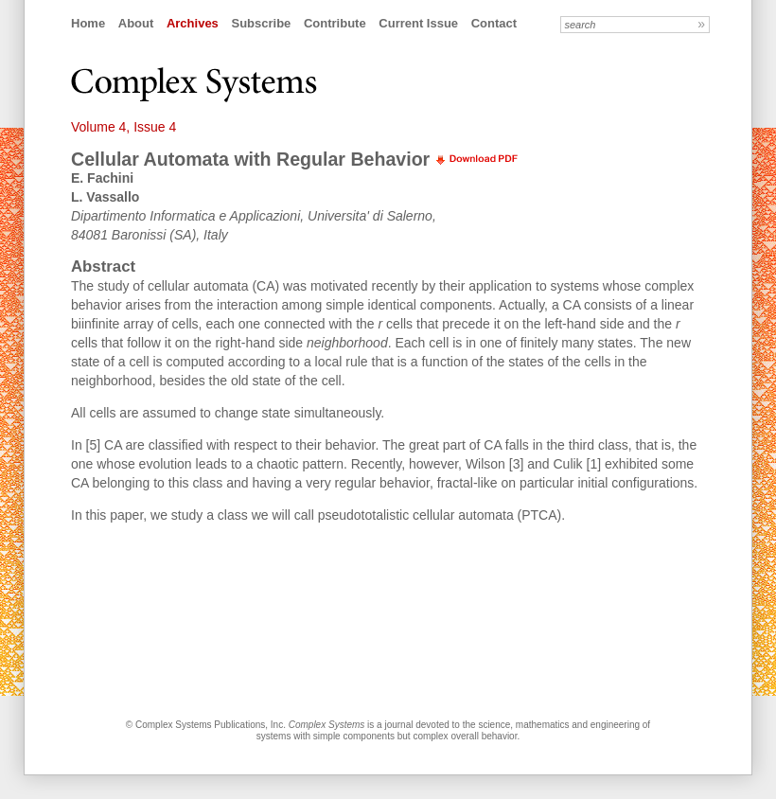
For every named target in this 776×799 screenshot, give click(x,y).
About (136, 23)
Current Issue (418, 23)
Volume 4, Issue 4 (123, 126)
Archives (193, 23)
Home (88, 23)
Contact (494, 23)
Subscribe (261, 23)
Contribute (335, 23)
